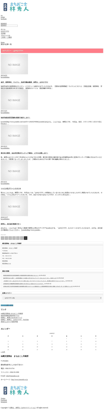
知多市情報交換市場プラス (10, 315)
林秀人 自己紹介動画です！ (11, 224)
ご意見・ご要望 (6, 37)
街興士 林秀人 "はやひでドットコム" (22, 408)
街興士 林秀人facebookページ (11, 317)
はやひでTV (5, 31)
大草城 (3, 33)
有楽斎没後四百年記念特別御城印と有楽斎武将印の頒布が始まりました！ (20, 275)
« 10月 (3, 352)
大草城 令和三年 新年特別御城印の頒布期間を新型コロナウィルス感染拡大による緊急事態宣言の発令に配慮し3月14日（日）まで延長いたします (38, 286)
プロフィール (5, 35)
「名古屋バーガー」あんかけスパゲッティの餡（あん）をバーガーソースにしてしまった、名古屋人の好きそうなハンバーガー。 (34, 280)
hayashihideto (5, 77)
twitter (3, 17)
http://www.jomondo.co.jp (19, 379)
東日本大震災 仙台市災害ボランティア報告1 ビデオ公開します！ (24, 153)
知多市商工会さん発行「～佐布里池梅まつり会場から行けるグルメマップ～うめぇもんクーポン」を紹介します (30, 278)
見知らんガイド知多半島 (9, 321)
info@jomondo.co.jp (12, 376)
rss (2, 15)
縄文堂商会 (5, 260)
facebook (4, 19)
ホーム (3, 29)
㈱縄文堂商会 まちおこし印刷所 (12, 313)
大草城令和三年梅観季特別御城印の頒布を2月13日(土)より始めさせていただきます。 (23, 283)
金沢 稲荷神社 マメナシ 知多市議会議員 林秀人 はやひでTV (24, 82)
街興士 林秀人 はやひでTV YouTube (15, 319)
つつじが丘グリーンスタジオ (11, 188)
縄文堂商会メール (6, 263)
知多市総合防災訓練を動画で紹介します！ (15, 117)
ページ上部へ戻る (7, 305)
